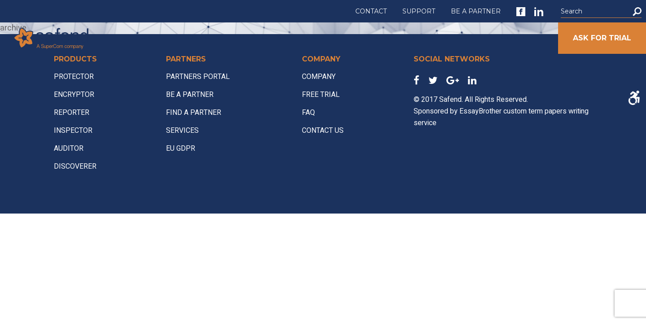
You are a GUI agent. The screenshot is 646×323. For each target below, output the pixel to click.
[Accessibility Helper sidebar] (633, 97)
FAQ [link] (308, 112)
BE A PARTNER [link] (476, 11)
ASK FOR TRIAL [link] (602, 38)
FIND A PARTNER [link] (193, 112)
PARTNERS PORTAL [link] (445, 37)
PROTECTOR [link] (74, 76)
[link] (520, 11)
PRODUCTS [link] (198, 37)
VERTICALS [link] (260, 37)
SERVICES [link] (371, 37)
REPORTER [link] (71, 112)
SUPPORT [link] (418, 11)
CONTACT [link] (371, 11)
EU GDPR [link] (317, 37)
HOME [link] (146, 37)
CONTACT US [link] (323, 130)
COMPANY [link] (520, 37)
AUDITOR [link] (68, 148)
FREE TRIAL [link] (321, 94)
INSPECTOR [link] (73, 130)
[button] (637, 11)
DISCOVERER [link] (75, 166)
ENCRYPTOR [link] (74, 94)
